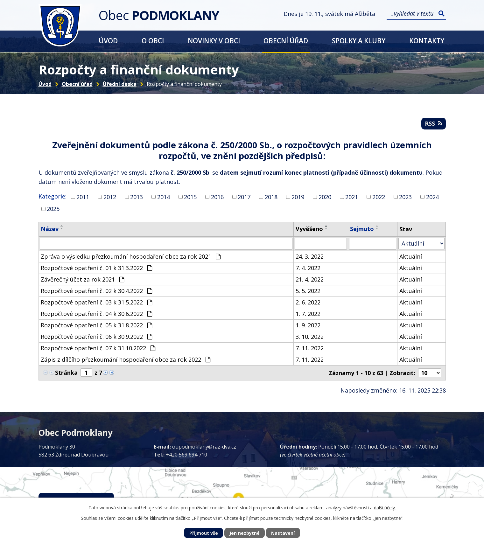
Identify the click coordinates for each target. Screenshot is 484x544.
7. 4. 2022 (308, 268)
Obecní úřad (285, 40)
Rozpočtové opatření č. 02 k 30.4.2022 (96, 291)
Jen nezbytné (244, 533)
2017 (244, 196)
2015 (190, 196)
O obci (153, 40)
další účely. (385, 508)
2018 (271, 196)
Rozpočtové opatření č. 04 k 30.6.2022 (96, 313)
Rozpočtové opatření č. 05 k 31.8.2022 (96, 325)
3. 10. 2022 (310, 336)
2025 (53, 209)
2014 (163, 196)
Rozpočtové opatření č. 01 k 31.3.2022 (96, 268)
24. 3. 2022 (310, 256)
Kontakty (426, 40)
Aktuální (410, 256)
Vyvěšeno (309, 229)
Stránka (66, 372)
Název (50, 229)
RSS (433, 123)
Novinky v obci (214, 40)
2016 (217, 196)
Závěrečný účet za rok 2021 (82, 279)
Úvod (108, 40)
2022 (378, 196)
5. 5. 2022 (308, 291)
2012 (109, 196)
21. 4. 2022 (310, 279)
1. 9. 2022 (308, 325)
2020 (325, 196)
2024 (432, 196)
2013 (136, 196)
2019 (297, 196)
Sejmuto (362, 229)
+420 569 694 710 (186, 454)
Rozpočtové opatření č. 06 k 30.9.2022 (96, 336)
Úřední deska (120, 83)
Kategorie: (53, 196)
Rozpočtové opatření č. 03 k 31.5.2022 (96, 302)
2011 (82, 196)
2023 (405, 196)
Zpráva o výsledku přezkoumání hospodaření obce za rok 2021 (131, 256)
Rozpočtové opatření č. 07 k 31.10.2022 (98, 348)
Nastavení (283, 533)
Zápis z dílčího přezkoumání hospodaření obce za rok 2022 (125, 359)
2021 (351, 196)
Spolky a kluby (358, 40)
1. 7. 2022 (308, 313)
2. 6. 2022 (308, 302)
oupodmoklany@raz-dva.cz (204, 446)
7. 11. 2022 (310, 348)
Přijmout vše (203, 533)
